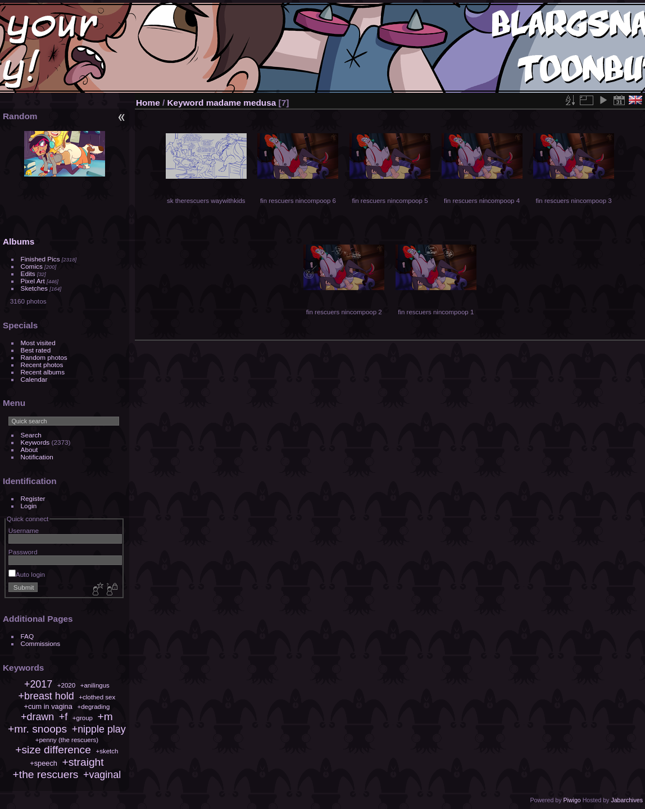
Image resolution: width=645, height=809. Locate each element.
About (29, 449)
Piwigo (571, 800)
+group (82, 718)
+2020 (66, 685)
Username (23, 530)
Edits (28, 273)
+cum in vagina (48, 706)
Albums (18, 241)
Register (33, 498)
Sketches (34, 288)
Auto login (26, 574)
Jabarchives (627, 800)
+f (63, 716)
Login (29, 505)
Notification (37, 456)
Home (148, 102)
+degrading (93, 706)
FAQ (27, 636)
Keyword (185, 102)
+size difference (53, 750)
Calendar (34, 379)
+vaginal (102, 774)
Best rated (36, 350)
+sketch (107, 751)
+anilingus (95, 685)
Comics (32, 266)
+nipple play (99, 729)
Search (31, 435)
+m (105, 716)
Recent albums (43, 372)
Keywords (35, 442)
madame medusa (241, 102)
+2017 (38, 684)
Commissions (41, 643)
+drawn (37, 716)
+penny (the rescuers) (66, 739)
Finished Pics (40, 259)
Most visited (38, 342)
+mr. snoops (37, 729)
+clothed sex (97, 697)
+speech (43, 763)
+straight (82, 762)
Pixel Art (33, 280)
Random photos (44, 357)
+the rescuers (46, 774)
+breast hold (46, 696)
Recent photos (42, 364)
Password (23, 551)
